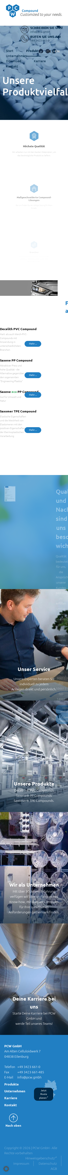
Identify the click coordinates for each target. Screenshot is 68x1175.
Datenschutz (48, 1163)
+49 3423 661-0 (28, 1067)
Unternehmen (14, 1091)
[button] (6, 1169)
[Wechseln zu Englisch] (57, 51)
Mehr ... (33, 343)
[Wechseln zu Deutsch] (49, 51)
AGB (54, 1169)
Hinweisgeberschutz (41, 1158)
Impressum (21, 1163)
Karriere (40, 61)
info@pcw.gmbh (29, 1077)
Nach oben (13, 1120)
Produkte (33, 51)
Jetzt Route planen (43, 1094)
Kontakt (12, 66)
